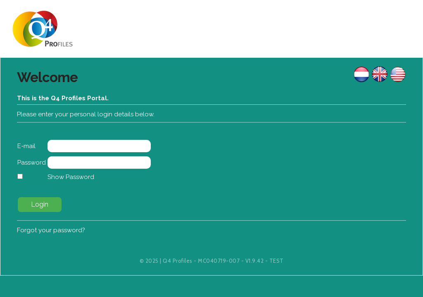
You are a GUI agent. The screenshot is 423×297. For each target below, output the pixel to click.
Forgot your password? (51, 230)
